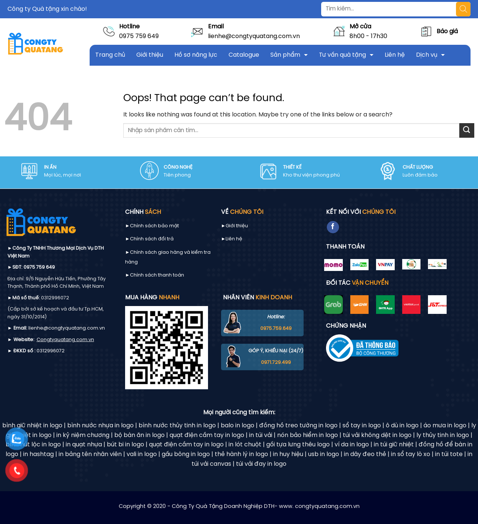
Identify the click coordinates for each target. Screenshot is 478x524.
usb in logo (323, 454)
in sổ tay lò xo (410, 454)
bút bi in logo (125, 445)
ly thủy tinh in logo (442, 435)
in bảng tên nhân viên (90, 454)
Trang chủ (110, 55)
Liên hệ (395, 55)
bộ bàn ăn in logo (139, 435)
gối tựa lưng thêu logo (298, 445)
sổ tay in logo (361, 425)
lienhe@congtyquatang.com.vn (254, 36)
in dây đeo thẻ (365, 454)
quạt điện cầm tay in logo (207, 435)
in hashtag (38, 454)
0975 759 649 (139, 36)
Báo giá (447, 31)
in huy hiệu (288, 454)
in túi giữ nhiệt (394, 445)
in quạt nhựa (84, 445)
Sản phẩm (285, 55)
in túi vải (260, 435)
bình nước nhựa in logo (100, 425)
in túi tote (449, 454)
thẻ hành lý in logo (241, 454)
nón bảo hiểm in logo (307, 435)
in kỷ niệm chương (82, 435)
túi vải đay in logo (261, 464)
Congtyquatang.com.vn (65, 339)
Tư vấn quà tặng (342, 55)
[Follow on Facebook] (333, 227)
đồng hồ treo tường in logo (298, 425)
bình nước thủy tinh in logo (177, 425)
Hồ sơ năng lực (195, 55)
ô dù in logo (402, 425)
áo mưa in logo (444, 425)
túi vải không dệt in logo (377, 435)
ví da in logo (352, 445)
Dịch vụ (426, 55)
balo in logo (237, 425)
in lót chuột (245, 445)
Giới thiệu (149, 55)
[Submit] (466, 130)
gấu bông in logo (186, 454)
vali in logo (142, 454)
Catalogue (244, 55)
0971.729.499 (276, 362)
